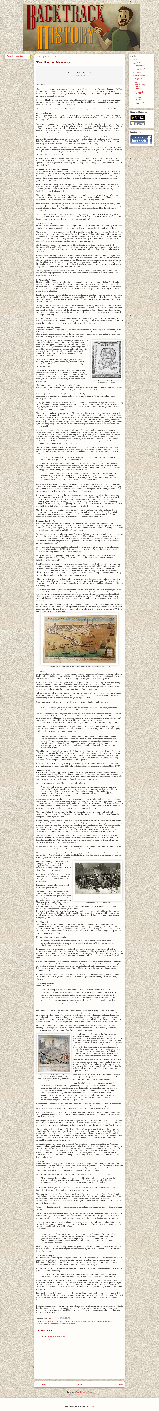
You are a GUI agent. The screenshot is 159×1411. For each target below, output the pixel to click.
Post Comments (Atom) (84, 1392)
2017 (135, 63)
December (139, 66)
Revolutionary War (42, 1324)
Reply (44, 1343)
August (137, 79)
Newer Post (41, 1384)
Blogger (91, 1406)
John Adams (109, 1321)
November (139, 69)
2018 (135, 60)
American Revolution (62, 1321)
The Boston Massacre (138, 98)
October (138, 72)
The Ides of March (138, 93)
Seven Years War (55, 1324)
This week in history (68, 1324)
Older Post (118, 1384)
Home (79, 1384)
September (139, 75)
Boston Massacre (81, 1321)
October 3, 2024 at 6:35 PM (56, 1337)
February (138, 103)
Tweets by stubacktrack (15, 56)
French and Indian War (96, 1321)
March (137, 82)
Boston (72, 1321)
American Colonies (47, 1321)
